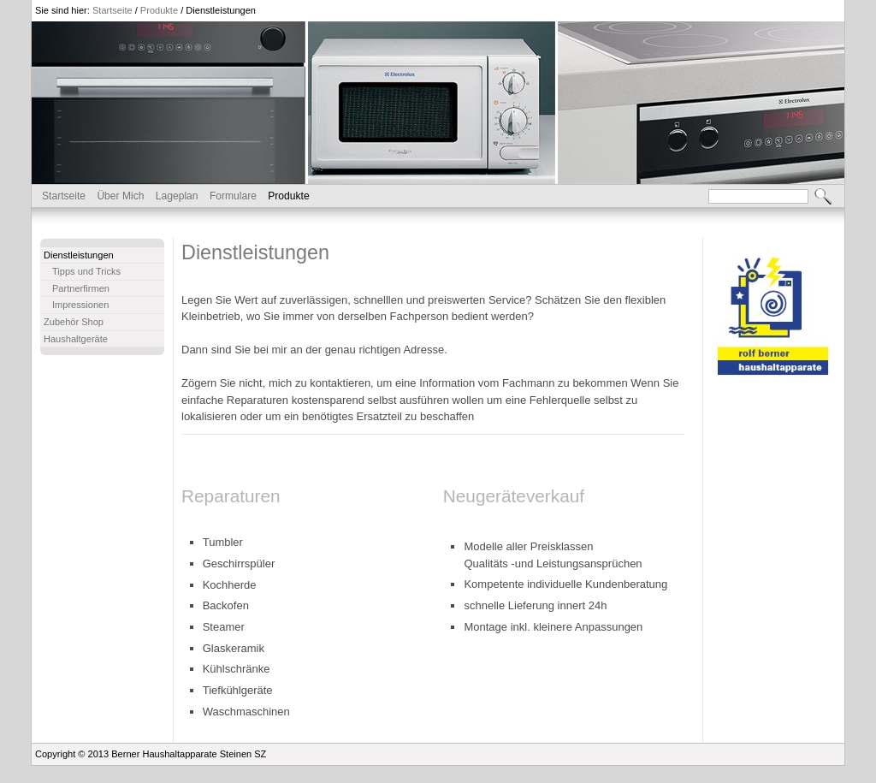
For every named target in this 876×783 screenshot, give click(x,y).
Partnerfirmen (81, 288)
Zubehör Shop (74, 322)
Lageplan (177, 196)
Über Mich (120, 196)
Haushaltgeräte (76, 339)
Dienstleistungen (221, 10)
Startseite (112, 10)
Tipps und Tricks (86, 271)
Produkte (159, 10)
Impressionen (80, 305)
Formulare (233, 196)
